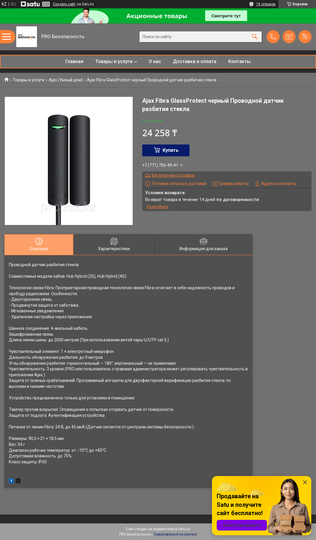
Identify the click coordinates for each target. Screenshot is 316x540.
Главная (74, 61)
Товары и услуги (113, 61)
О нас (155, 61)
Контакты (239, 61)
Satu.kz (184, 529)
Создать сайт (64, 4)
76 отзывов (266, 4)
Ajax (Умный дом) (66, 80)
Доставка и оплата (194, 61)
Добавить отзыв (305, 36)
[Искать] (254, 36)
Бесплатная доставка (173, 175)
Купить (171, 150)
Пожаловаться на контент (175, 534)
